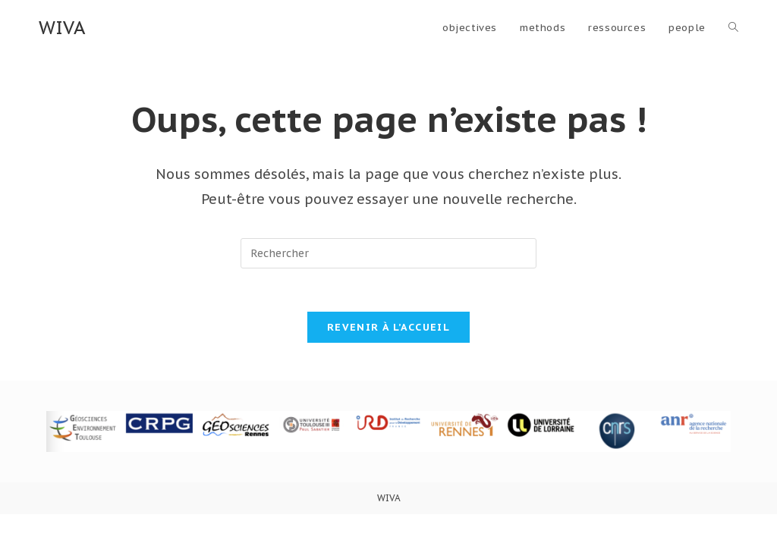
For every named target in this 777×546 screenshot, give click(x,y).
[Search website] (733, 28)
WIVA (62, 27)
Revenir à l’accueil (388, 329)
